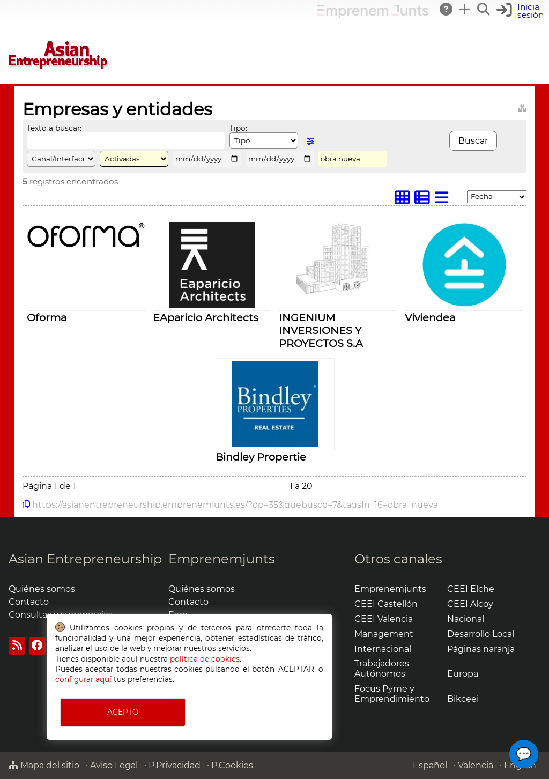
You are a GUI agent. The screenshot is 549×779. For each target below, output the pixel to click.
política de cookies (205, 659)
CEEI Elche (470, 589)
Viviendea (430, 317)
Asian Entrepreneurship (85, 559)
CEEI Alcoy (470, 604)
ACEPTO (122, 712)
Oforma (46, 317)
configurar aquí (83, 679)
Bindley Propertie (261, 456)
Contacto (29, 602)
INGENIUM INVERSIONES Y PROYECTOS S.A (321, 330)
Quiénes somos (42, 589)
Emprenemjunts (221, 559)
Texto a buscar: (54, 128)
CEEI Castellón (386, 604)
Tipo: (238, 128)
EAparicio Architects (205, 317)
